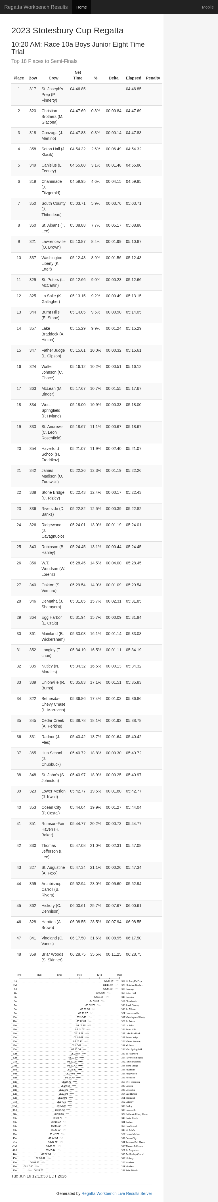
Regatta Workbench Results (36, 7)
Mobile (208, 7)
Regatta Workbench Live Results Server (116, 1193)
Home (81, 7)
